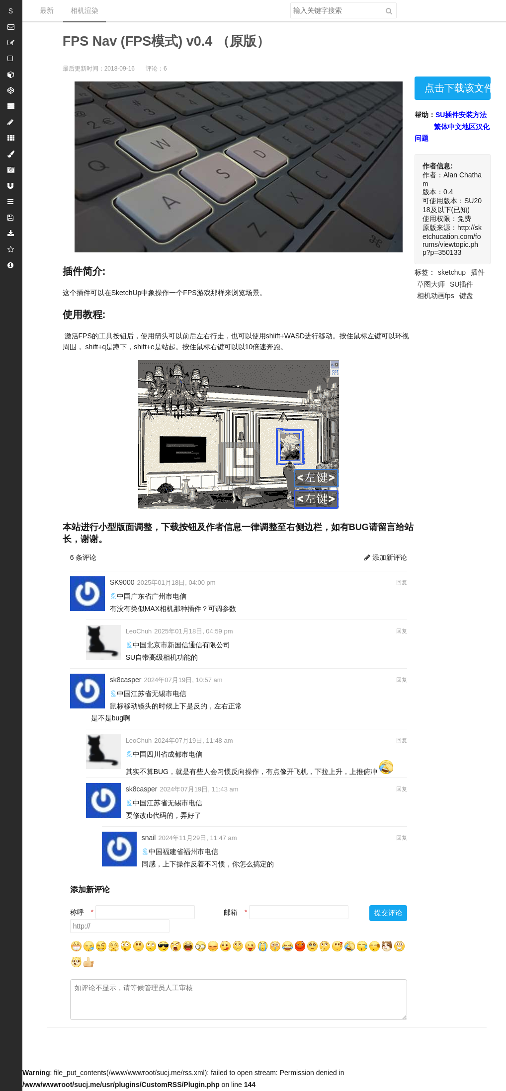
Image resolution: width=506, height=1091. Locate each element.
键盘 (466, 296)
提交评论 (388, 913)
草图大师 (431, 284)
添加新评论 (385, 557)
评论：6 (156, 68)
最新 (47, 10)
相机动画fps (435, 296)
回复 (401, 582)
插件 (478, 272)
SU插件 (461, 284)
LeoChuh (139, 631)
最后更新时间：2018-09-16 (99, 68)
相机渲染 (84, 10)
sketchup (452, 272)
